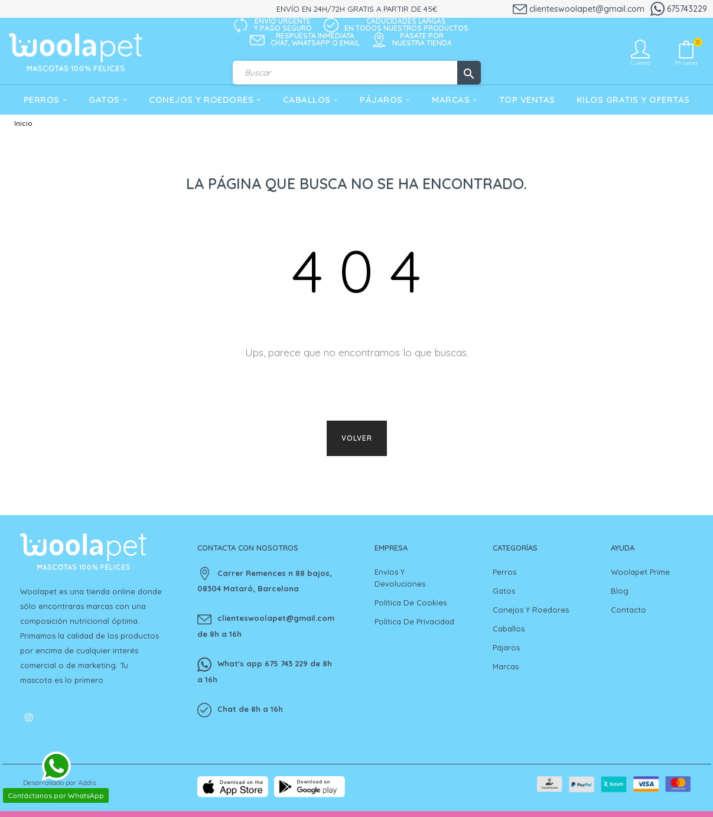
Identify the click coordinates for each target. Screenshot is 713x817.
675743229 (678, 9)
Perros (504, 572)
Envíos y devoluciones (400, 577)
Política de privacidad (414, 621)
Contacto (628, 609)
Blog (620, 590)
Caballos (509, 628)
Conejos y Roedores (531, 609)
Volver (356, 438)
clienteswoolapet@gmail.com (578, 9)
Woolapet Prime (640, 572)
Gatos (504, 590)
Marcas (506, 666)
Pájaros (506, 647)
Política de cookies (411, 602)
